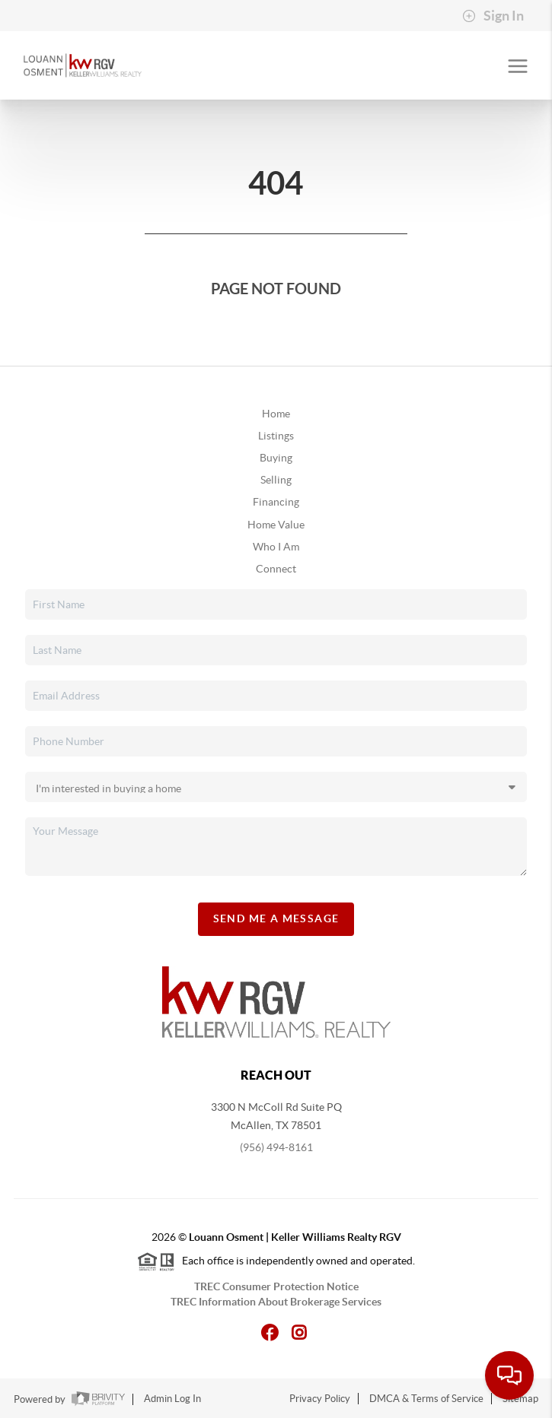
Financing (276, 502)
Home (276, 414)
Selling (276, 480)
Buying (276, 458)
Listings (276, 436)
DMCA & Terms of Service (426, 1398)
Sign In (493, 16)
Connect (276, 569)
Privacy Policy (319, 1398)
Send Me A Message (276, 918)
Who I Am (276, 547)
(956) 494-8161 (276, 1147)
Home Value (276, 525)
